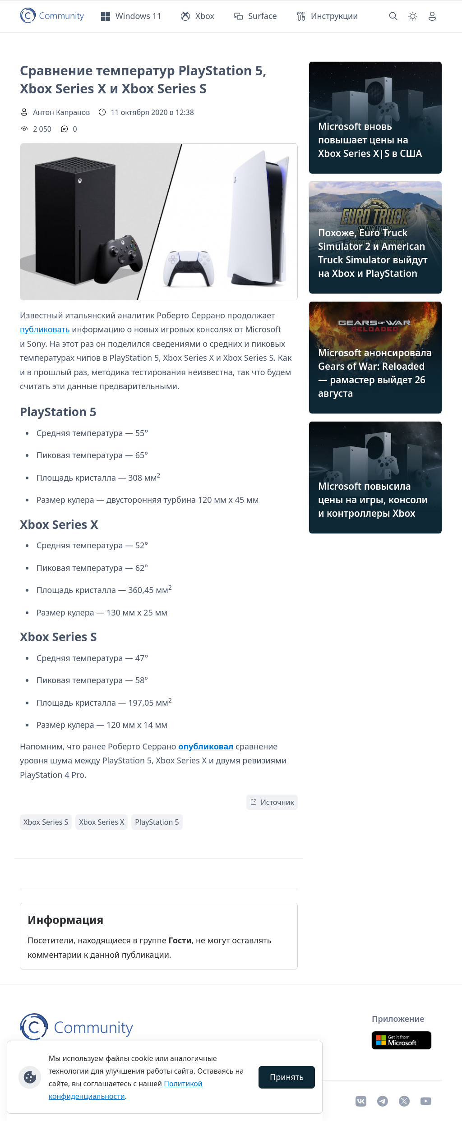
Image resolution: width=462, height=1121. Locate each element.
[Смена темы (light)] (413, 16)
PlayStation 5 (157, 822)
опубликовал (205, 746)
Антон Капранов (61, 112)
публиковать (45, 329)
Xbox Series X (101, 822)
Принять (287, 1076)
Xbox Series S (45, 822)
